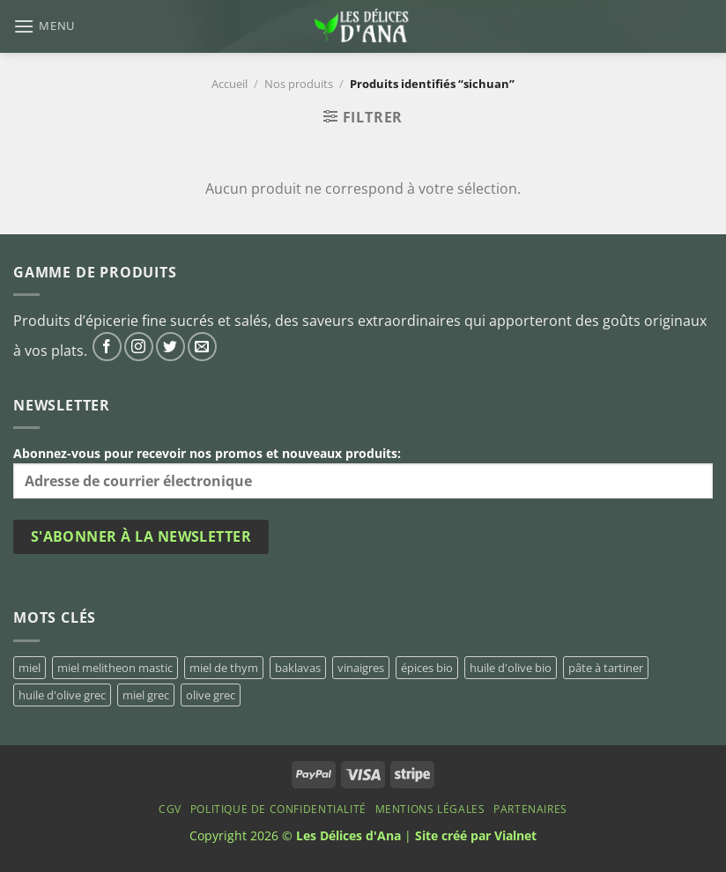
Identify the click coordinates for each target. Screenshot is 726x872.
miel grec (145, 695)
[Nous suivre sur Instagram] (138, 346)
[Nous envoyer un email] (202, 346)
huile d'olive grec (62, 695)
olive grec (210, 695)
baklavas (298, 668)
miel (30, 668)
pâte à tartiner (605, 668)
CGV (170, 809)
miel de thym (223, 668)
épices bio (427, 668)
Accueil (229, 84)
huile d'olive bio (511, 668)
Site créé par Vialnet (476, 835)
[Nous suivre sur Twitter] (170, 346)
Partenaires (530, 809)
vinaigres (360, 668)
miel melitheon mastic (115, 668)
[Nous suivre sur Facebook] (107, 346)
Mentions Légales (430, 809)
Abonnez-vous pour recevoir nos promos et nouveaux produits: (363, 472)
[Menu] (44, 26)
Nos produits (298, 84)
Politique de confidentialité (278, 809)
